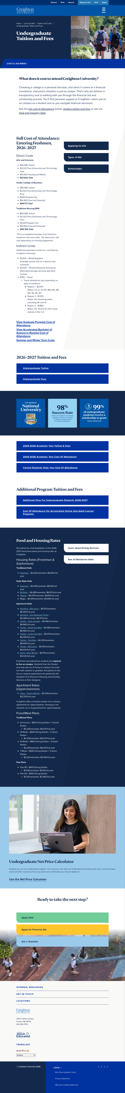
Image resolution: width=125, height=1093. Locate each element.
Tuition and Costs (44, 23)
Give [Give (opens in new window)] (62, 2)
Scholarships (75, 168)
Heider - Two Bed (28, 640)
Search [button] (71, 2)
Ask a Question (30, 941)
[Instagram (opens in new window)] (104, 1067)
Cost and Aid (29, 23)
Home (18, 23)
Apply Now (28, 917)
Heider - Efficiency (28, 646)
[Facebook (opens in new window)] (101, 1067)
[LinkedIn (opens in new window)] (98, 1067)
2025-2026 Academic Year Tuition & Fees (46, 446)
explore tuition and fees (76, 109)
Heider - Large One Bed (31, 633)
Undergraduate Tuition (36, 368)
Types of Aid (75, 157)
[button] (62, 987)
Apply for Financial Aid (34, 929)
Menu (104, 10)
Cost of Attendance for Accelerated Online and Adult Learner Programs (58, 512)
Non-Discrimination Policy (65, 1072)
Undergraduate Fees (34, 379)
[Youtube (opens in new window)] (107, 1067)
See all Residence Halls (81, 559)
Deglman (24, 572)
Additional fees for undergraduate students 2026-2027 (55, 500)
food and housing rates (32, 113)
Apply (104, 2)
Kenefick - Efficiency (29, 608)
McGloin (24, 592)
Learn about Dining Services (83, 548)
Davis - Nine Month (29, 652)
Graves (23, 595)
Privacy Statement (62, 1078)
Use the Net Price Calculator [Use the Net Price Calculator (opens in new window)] (28, 879)
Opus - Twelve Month (30, 693)
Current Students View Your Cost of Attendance (50, 467)
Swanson (24, 585)
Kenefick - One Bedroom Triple (34, 614)
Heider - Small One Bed (31, 627)
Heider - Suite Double (30, 621)
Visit (96, 2)
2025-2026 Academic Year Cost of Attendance (50, 456)
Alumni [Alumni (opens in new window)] (54, 2)
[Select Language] (26, 1055)
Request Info (84, 2)
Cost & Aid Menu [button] (17, 63)
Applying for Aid (77, 146)
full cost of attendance (41, 109)
